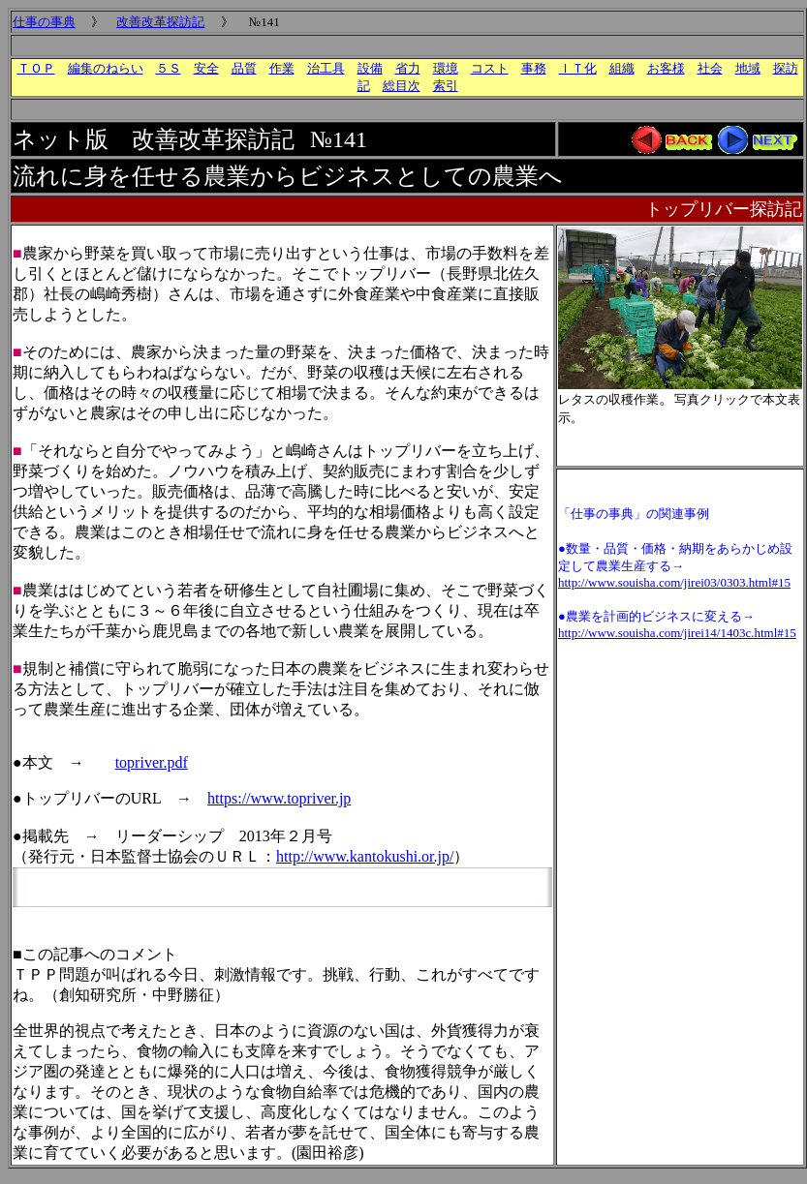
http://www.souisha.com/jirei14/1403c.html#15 (677, 632)
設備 (370, 68)
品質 (244, 68)
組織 (622, 68)
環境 (445, 68)
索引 (445, 85)
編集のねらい (105, 68)
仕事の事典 (44, 22)
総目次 (401, 85)
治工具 (326, 68)
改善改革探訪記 (160, 22)
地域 (747, 68)
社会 (710, 68)
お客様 (666, 68)
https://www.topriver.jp (279, 798)
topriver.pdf (151, 762)
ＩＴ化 (578, 68)
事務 (533, 68)
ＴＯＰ (36, 68)
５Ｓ (168, 68)
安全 (206, 68)
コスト (490, 68)
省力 (407, 68)
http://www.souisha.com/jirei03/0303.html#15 (674, 582)
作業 (282, 68)
